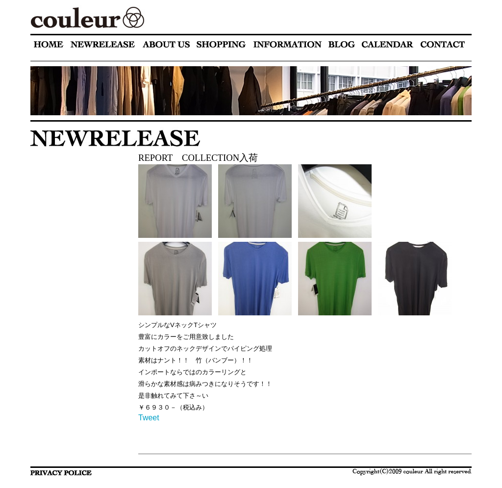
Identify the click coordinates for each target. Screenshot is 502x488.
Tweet (148, 417)
